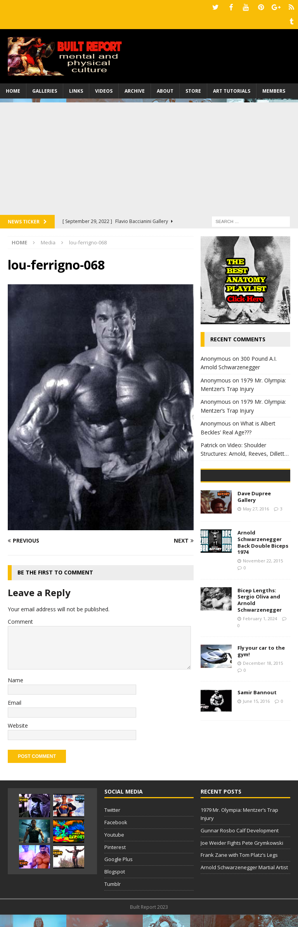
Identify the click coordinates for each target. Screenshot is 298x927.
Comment (20, 619)
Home (13, 89)
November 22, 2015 (263, 617)
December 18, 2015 (263, 720)
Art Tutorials (231, 89)
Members (273, 89)
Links (76, 89)
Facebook (115, 834)
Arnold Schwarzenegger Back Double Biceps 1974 (262, 599)
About (165, 89)
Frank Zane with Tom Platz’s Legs (239, 867)
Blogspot (114, 883)
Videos (104, 89)
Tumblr (112, 896)
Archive (135, 89)
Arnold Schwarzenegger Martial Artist (244, 879)
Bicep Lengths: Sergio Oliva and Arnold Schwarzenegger (259, 656)
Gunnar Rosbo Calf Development (240, 842)
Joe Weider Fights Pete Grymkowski (242, 855)
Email (14, 700)
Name (15, 678)
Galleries (44, 89)
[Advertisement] (149, 154)
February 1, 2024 (260, 675)
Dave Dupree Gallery (254, 553)
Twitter (112, 822)
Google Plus (118, 871)
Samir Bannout (257, 748)
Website (18, 723)
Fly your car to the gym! (261, 707)
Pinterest (115, 859)
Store (193, 89)
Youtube (114, 847)
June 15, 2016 (256, 758)
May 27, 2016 (256, 565)
